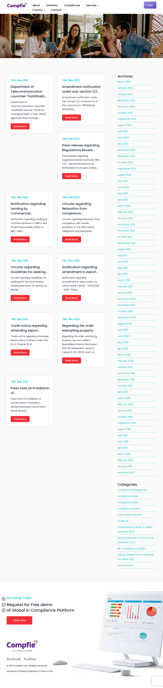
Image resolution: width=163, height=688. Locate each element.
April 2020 (123, 348)
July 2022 (123, 181)
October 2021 (125, 236)
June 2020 (123, 336)
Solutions (52, 5)
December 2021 (126, 224)
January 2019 (125, 410)
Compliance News (128, 496)
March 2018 (124, 454)
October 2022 (125, 162)
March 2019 (124, 398)
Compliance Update (129, 508)
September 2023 (127, 119)
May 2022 (123, 193)
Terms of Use (46, 671)
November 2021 (126, 230)
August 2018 (124, 429)
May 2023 (123, 143)
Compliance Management (132, 490)
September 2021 (126, 243)
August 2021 (124, 249)
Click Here (19, 620)
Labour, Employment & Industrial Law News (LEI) (136, 557)
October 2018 (125, 416)
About (36, 5)
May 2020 (123, 342)
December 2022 (126, 150)
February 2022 (125, 212)
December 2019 (126, 373)
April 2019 (123, 392)
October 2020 (125, 311)
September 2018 (127, 423)
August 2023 (124, 125)
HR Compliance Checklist (131, 548)
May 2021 (123, 267)
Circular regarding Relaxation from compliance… (76, 209)
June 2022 (123, 187)
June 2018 (123, 441)
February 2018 (125, 460)
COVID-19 (123, 521)
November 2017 (126, 472)
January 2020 (125, 367)
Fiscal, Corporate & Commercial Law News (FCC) (135, 540)
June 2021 (123, 261)
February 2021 (125, 286)
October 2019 (125, 385)
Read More (20, 126)
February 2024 (126, 88)
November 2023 (126, 106)
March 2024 (124, 81)
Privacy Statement (28, 671)
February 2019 (125, 404)
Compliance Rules (128, 502)
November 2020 (126, 305)
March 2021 (124, 280)
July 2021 (122, 255)
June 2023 (123, 137)
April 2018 (123, 447)
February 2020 (125, 361)
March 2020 (124, 354)
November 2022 (126, 156)
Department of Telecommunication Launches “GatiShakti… (28, 91)
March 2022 (124, 205)
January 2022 (125, 218)
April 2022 (123, 199)
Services (91, 5)
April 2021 (123, 274)
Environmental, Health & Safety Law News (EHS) (135, 529)
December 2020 (127, 298)
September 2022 (127, 168)
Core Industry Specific (130, 514)
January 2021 (125, 292)
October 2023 (125, 112)
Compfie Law (72, 5)
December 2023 (126, 100)
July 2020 (123, 330)
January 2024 (125, 94)
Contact (56, 10)
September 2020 (127, 317)
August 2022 (124, 174)
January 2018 (125, 466)
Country (37, 10)
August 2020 (124, 323)
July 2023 (123, 131)
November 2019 (126, 379)
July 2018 (122, 435)
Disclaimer (12, 671)
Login (150, 5)
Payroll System (126, 565)
